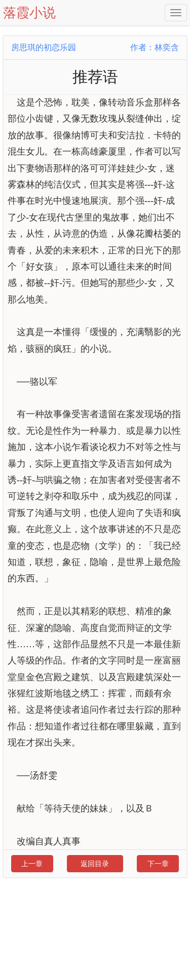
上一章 (32, 864)
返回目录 (95, 864)
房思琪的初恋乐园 (43, 47)
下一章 (158, 864)
